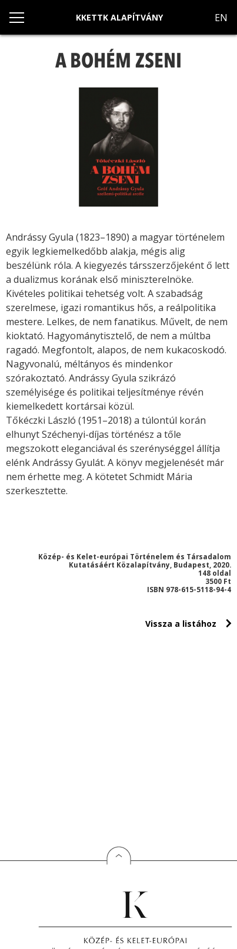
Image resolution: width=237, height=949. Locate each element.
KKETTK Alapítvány (119, 17)
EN (221, 17)
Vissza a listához (180, 623)
